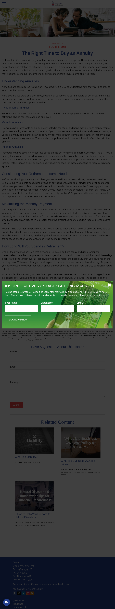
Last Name (47, 302)
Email (80, 302)
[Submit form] (18, 320)
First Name (11, 302)
